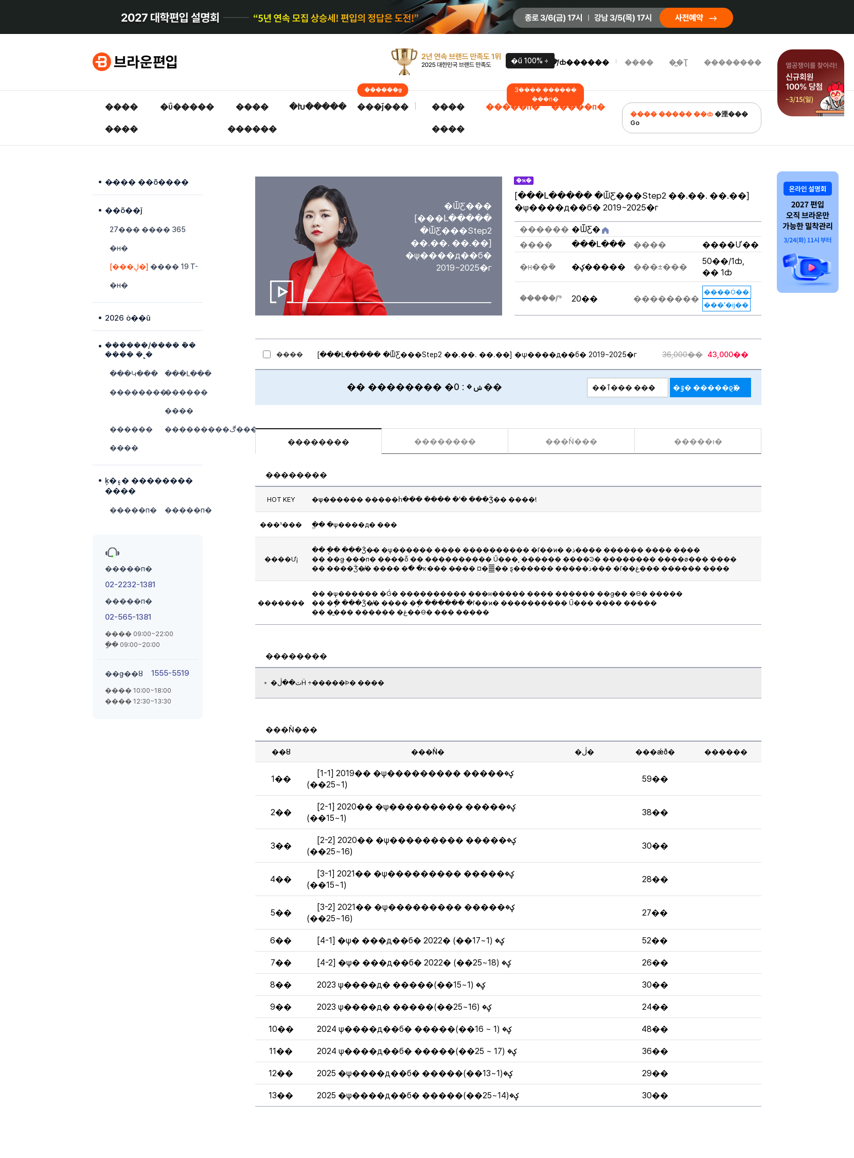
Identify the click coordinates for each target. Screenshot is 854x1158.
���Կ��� (129, 374)
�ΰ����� (187, 107)
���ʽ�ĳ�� (726, 305)
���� (639, 62)
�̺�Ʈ (678, 62)
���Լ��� (184, 374)
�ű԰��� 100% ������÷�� (529, 61)
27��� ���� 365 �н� (148, 238)
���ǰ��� (382, 104)
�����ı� (698, 441)
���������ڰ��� (184, 429)
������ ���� (184, 401)
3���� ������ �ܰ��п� (545, 94)
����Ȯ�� (726, 292)
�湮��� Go (689, 118)
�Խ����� (317, 107)
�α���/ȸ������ (566, 62)
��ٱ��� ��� (623, 387)
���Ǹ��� (571, 441)
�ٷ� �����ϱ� (706, 387)
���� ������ (252, 118)
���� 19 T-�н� (154, 275)
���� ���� (121, 118)
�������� (732, 62)
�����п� (513, 107)
